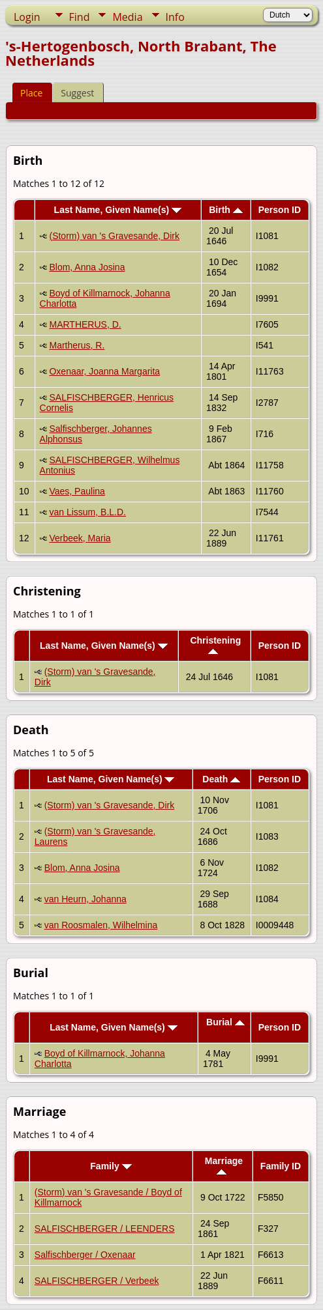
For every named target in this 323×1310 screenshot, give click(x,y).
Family (110, 1166)
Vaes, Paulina (76, 491)
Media (127, 17)
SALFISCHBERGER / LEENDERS (105, 1228)
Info (175, 17)
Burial (225, 1022)
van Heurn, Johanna (85, 899)
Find (79, 17)
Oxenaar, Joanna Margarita (104, 371)
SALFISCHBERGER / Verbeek (97, 1280)
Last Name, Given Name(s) (118, 210)
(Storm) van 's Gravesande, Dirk (114, 236)
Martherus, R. (76, 345)
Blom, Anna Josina (87, 267)
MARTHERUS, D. (85, 324)
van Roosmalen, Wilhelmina (101, 925)
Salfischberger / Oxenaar (85, 1254)
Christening (215, 644)
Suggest (77, 93)
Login (27, 17)
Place (31, 93)
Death (221, 779)
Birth (226, 210)
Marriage (224, 1165)
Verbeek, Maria (79, 538)
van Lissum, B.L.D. (87, 512)
